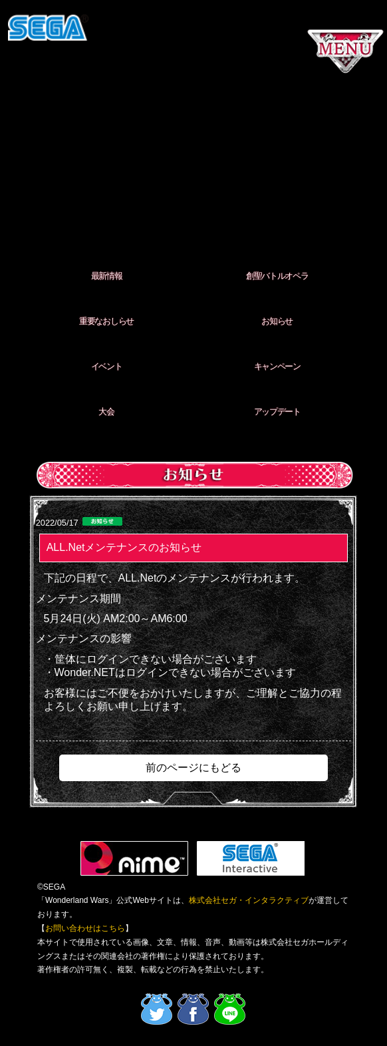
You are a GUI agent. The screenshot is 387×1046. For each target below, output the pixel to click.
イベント (106, 366)
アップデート (277, 412)
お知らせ (277, 321)
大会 (106, 412)
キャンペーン (277, 366)
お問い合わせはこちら (85, 928)
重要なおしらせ (106, 321)
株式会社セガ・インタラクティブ (249, 900)
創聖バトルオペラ (277, 276)
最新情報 (106, 276)
